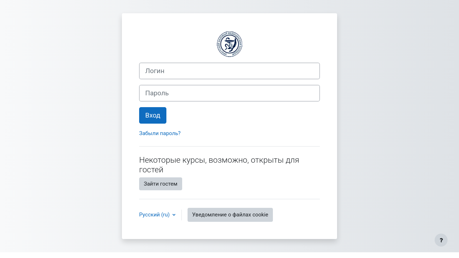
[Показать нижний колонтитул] (441, 240)
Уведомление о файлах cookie (230, 214)
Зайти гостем (161, 184)
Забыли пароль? (160, 133)
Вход (152, 115)
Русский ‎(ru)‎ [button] (155, 214)
